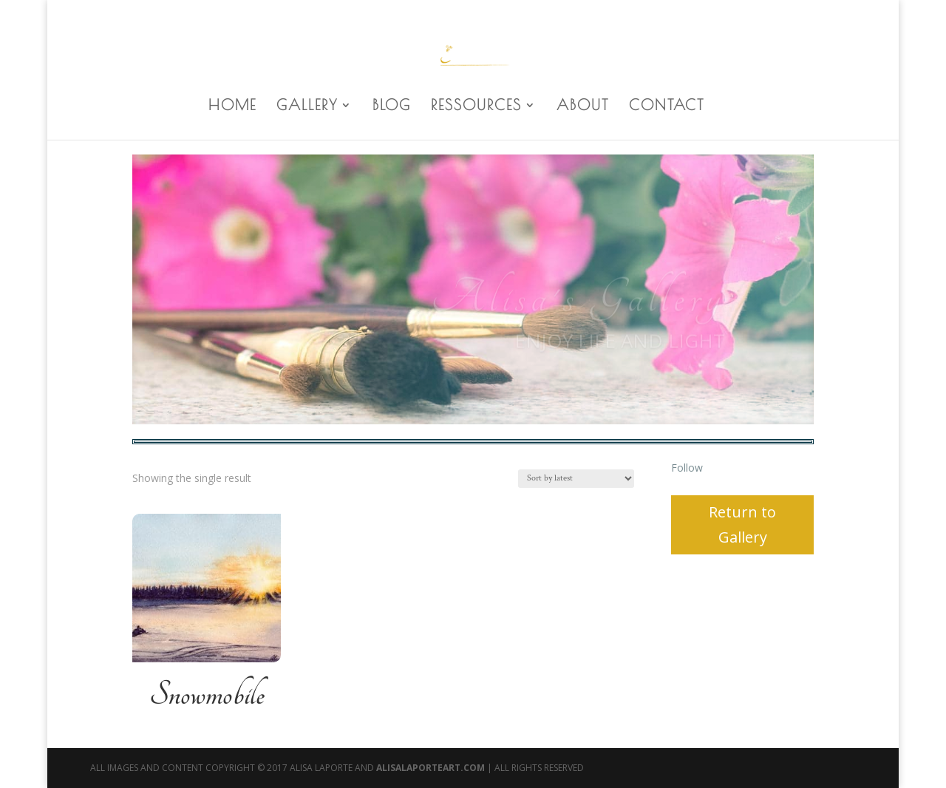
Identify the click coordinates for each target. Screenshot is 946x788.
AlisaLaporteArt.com (431, 767)
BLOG (391, 106)
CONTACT (666, 106)
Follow (687, 468)
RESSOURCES (476, 106)
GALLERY (307, 106)
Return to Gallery (742, 524)
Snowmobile (207, 695)
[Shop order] (576, 478)
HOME (232, 106)
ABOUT (583, 106)
